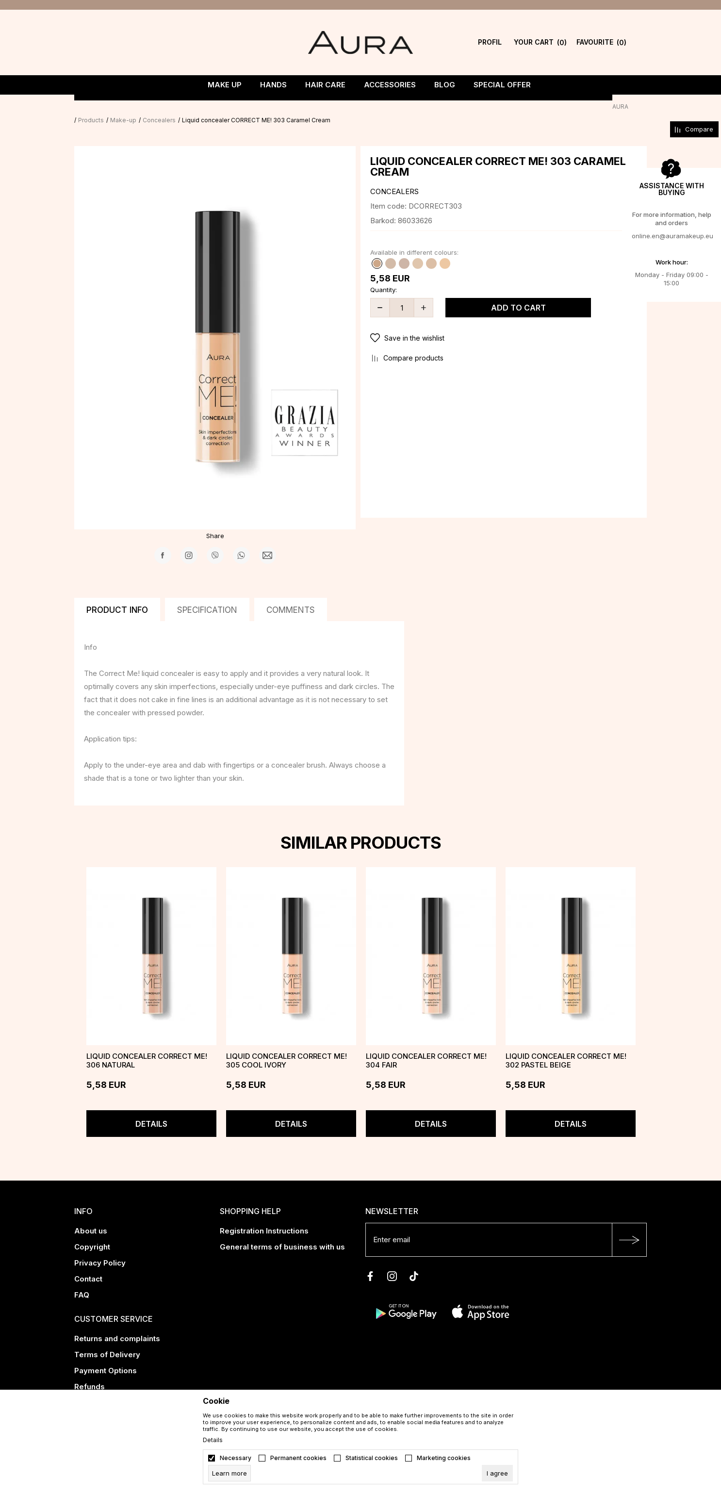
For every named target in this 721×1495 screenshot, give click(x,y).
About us (90, 1217)
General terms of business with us (282, 1233)
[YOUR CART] (540, 42)
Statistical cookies (371, 1458)
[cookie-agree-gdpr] (497, 1473)
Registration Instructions (264, 1217)
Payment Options (105, 1357)
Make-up (142, 106)
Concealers (177, 106)
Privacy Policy (100, 1249)
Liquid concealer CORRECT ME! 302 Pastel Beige (566, 1047)
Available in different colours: (414, 238)
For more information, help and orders (671, 219)
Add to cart (518, 294)
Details (151, 1110)
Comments (290, 596)
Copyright (92, 1233)
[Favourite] (601, 42)
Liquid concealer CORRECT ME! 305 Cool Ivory (286, 1047)
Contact (88, 1265)
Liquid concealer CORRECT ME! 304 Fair (426, 1047)
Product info (117, 596)
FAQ (81, 1281)
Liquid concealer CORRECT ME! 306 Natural (146, 1047)
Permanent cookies (298, 1458)
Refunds (89, 1373)
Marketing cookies (444, 1458)
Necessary (235, 1458)
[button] (503, 324)
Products (109, 106)
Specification (207, 596)
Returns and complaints (117, 1325)
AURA (82, 106)
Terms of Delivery (107, 1341)
